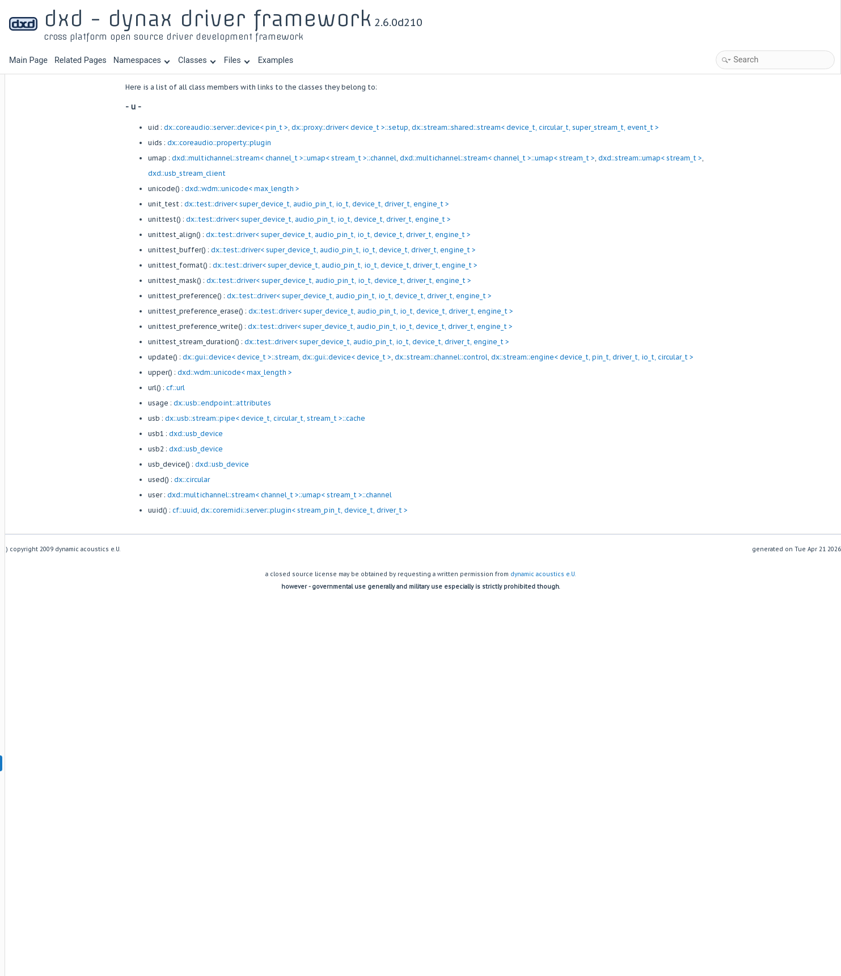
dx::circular (262, 479)
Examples (275, 60)
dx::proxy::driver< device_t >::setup (420, 127)
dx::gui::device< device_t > (417, 357)
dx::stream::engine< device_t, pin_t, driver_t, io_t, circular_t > (662, 357)
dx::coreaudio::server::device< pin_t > (296, 127)
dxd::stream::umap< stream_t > (720, 158)
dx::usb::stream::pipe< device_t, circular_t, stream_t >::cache (335, 418)
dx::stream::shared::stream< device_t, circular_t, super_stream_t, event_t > (605, 127)
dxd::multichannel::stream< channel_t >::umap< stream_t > (567, 158)
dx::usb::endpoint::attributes (292, 403)
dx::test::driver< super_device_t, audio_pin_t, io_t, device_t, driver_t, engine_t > (387, 204)
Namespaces (141, 60)
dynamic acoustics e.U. (543, 574)
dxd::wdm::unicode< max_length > (312, 188)
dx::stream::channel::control (511, 357)
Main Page (28, 60)
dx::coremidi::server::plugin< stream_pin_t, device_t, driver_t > (374, 510)
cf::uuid (255, 510)
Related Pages (80, 60)
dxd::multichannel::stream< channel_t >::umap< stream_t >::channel (354, 158)
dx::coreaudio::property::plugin (289, 142)
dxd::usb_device (266, 433)
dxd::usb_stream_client (257, 173)
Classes (196, 60)
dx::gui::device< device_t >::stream (311, 357)
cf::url (245, 387)
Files (237, 60)
